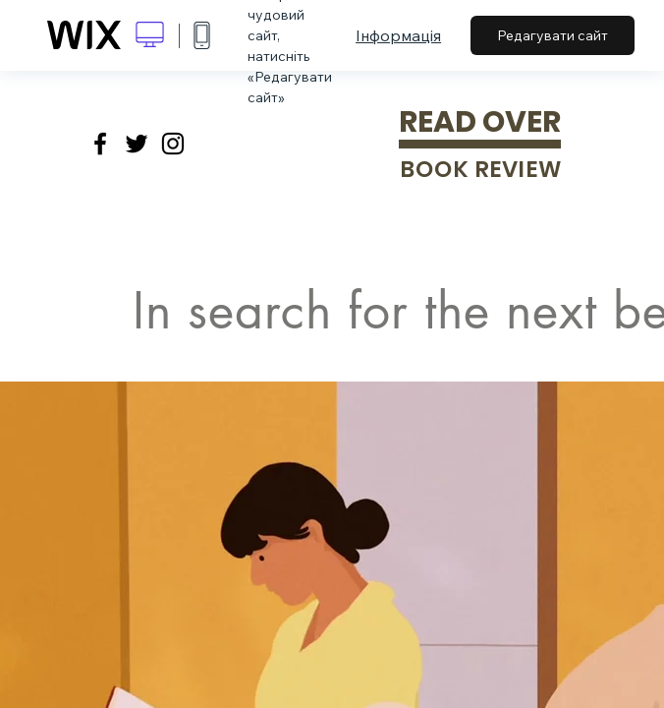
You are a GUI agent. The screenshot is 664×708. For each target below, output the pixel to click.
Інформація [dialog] (398, 35)
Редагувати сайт (552, 35)
